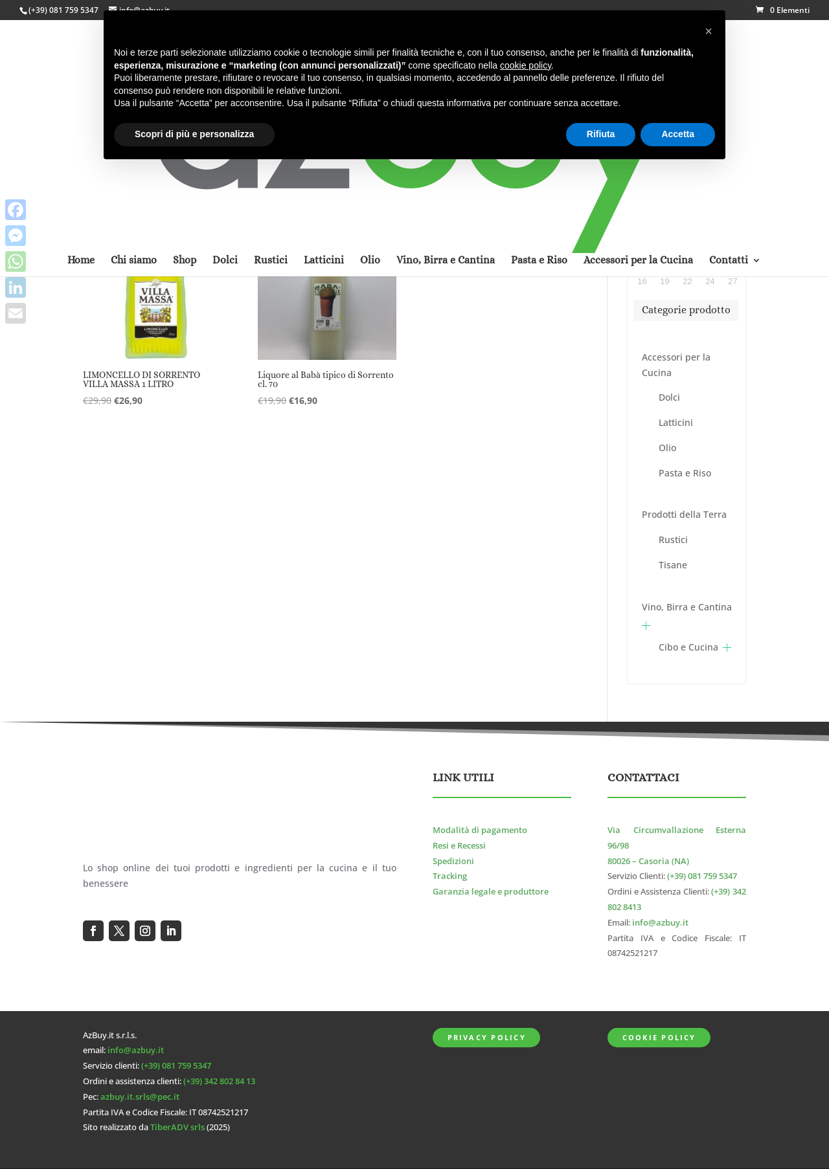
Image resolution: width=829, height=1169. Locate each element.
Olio (667, 447)
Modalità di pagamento (480, 830)
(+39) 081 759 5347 (63, 10)
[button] (708, 31)
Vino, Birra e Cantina (687, 607)
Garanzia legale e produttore (491, 891)
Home (81, 92)
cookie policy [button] (525, 65)
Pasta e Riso (685, 473)
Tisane (673, 565)
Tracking (450, 876)
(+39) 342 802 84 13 (219, 1081)
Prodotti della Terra (684, 514)
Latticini (676, 422)
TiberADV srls (177, 1127)
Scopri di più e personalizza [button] (194, 134)
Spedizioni (453, 861)
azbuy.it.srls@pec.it (139, 1096)
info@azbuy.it (660, 922)
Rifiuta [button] (601, 134)
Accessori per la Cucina (676, 365)
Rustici (673, 539)
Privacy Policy (487, 1037)
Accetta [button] (677, 134)
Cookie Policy (659, 1037)
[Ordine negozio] (506, 204)
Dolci (669, 397)
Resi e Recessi (459, 845)
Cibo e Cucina (688, 647)
